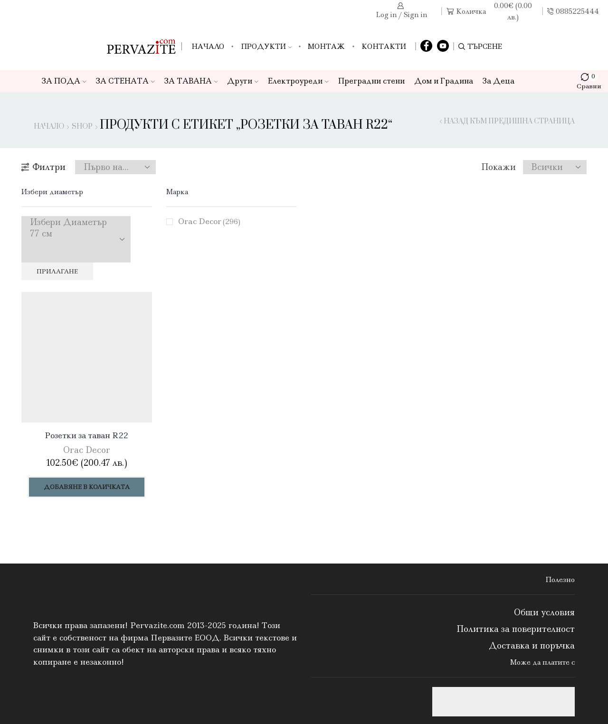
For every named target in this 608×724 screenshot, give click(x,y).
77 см (68, 233)
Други (242, 81)
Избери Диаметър (68, 222)
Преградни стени (371, 81)
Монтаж (326, 46)
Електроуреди (298, 81)
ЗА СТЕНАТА (125, 81)
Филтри (43, 167)
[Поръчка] (115, 167)
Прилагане (57, 271)
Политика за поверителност (515, 629)
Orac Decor (209, 221)
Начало (207, 46)
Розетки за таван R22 (86, 435)
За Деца (498, 81)
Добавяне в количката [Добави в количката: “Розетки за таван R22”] (87, 487)
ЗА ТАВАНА (191, 81)
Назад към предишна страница (509, 121)
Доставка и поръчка (532, 645)
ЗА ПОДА (64, 81)
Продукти (266, 46)
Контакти (383, 46)
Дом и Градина (443, 81)
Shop (82, 126)
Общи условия (544, 612)
